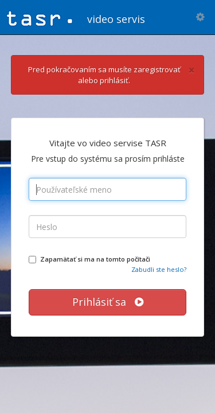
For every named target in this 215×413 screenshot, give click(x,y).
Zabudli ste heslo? (158, 269)
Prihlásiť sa (107, 302)
